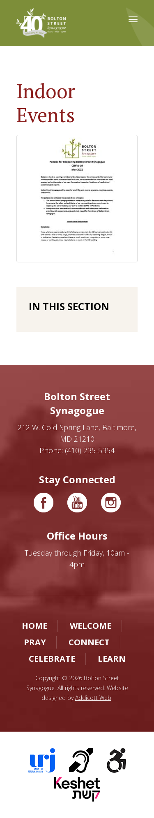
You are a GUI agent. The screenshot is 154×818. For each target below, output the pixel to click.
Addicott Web (93, 698)
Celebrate (52, 658)
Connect (89, 642)
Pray (35, 642)
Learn (112, 658)
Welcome (90, 625)
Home (34, 625)
